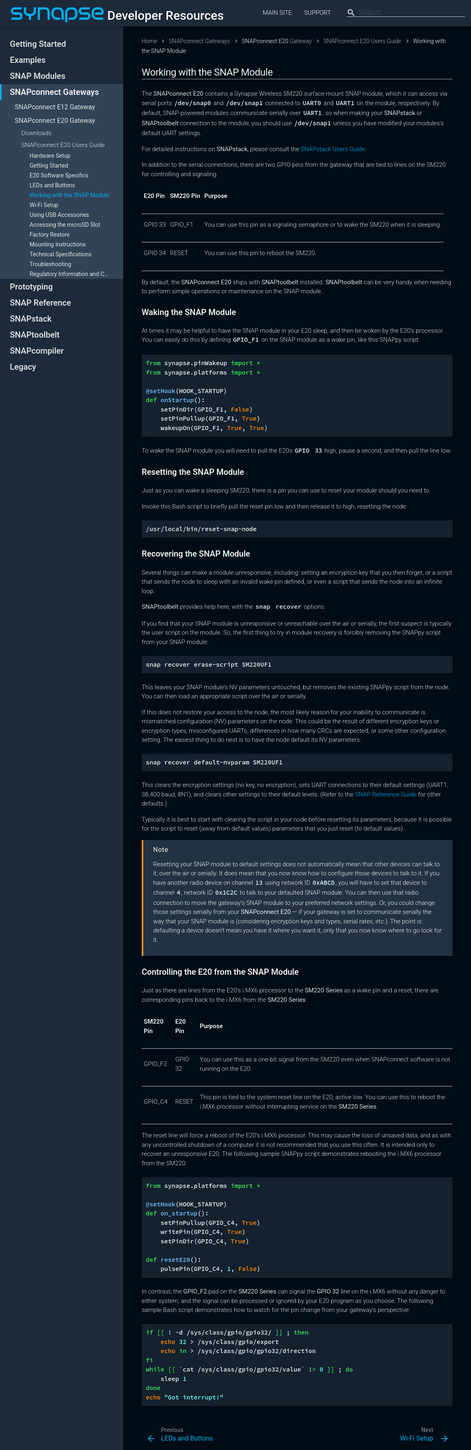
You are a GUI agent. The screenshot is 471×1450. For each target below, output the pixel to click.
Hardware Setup (50, 155)
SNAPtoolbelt (35, 335)
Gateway (55, 107)
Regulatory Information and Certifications (76, 274)
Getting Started (38, 44)
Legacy (23, 367)
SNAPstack (30, 319)
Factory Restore (50, 234)
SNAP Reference (40, 303)
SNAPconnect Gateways (54, 92)
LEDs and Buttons (52, 185)
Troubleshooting (50, 264)
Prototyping (31, 287)
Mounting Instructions (58, 244)
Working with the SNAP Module (69, 195)
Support (317, 12)
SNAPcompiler (37, 351)
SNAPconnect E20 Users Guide (63, 145)
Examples (28, 60)
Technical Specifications (61, 254)
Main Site (277, 12)
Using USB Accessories (59, 215)
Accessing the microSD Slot (65, 224)
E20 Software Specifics (59, 175)
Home (149, 41)
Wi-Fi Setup (44, 205)
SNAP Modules (37, 76)
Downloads (36, 133)
